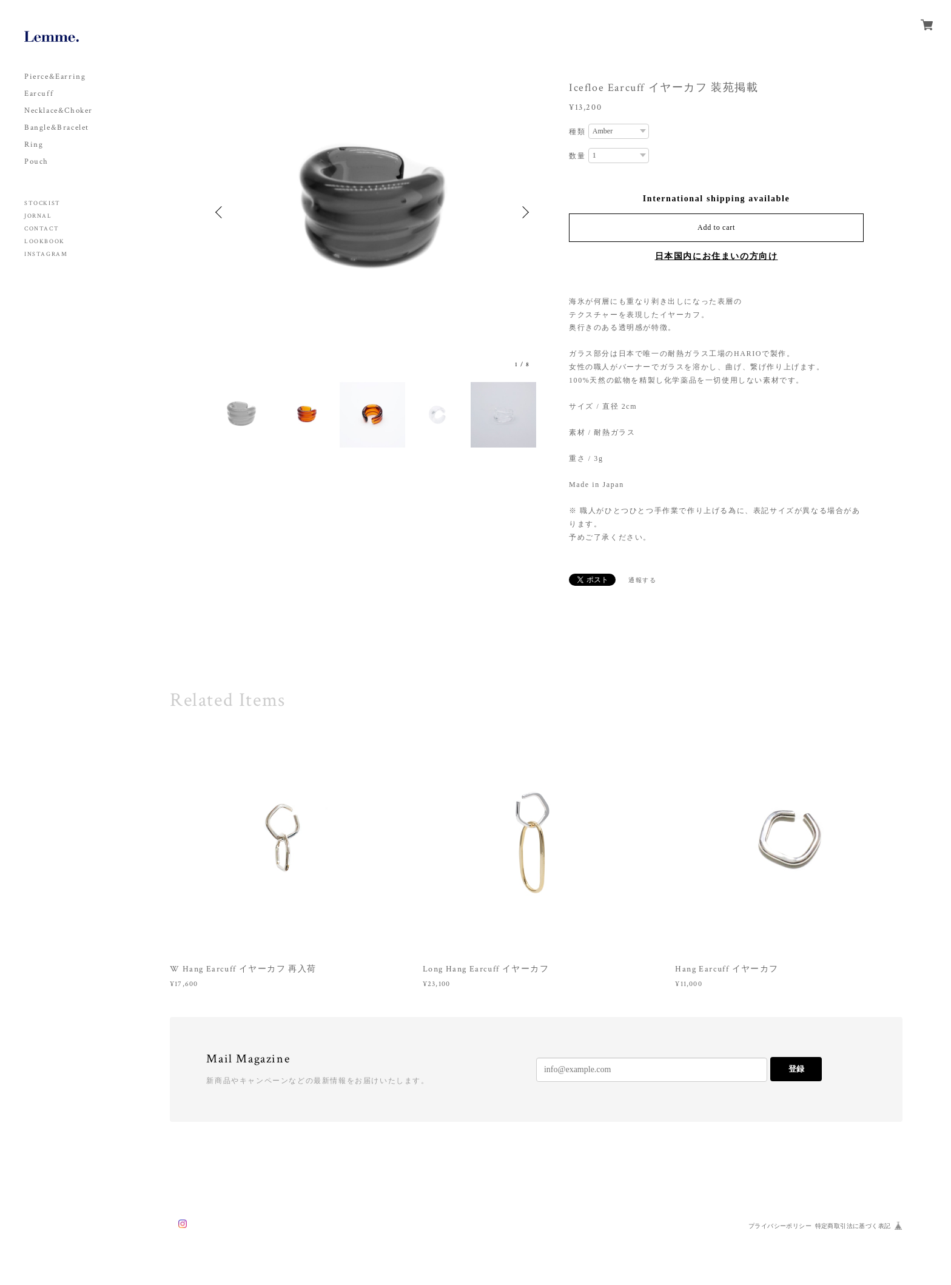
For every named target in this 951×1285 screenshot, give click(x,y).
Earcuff (38, 94)
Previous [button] (221, 212)
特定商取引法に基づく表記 (853, 1226)
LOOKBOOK (44, 242)
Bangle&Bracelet (56, 128)
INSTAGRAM (45, 254)
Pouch (36, 162)
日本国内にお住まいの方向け (716, 256)
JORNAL (38, 216)
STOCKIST (42, 203)
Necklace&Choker (58, 111)
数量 (577, 156)
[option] (372, 212)
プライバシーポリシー (780, 1226)
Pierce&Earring (55, 77)
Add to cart (716, 227)
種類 (577, 131)
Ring (33, 145)
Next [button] (524, 212)
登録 (796, 1068)
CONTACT (41, 229)
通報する (642, 580)
